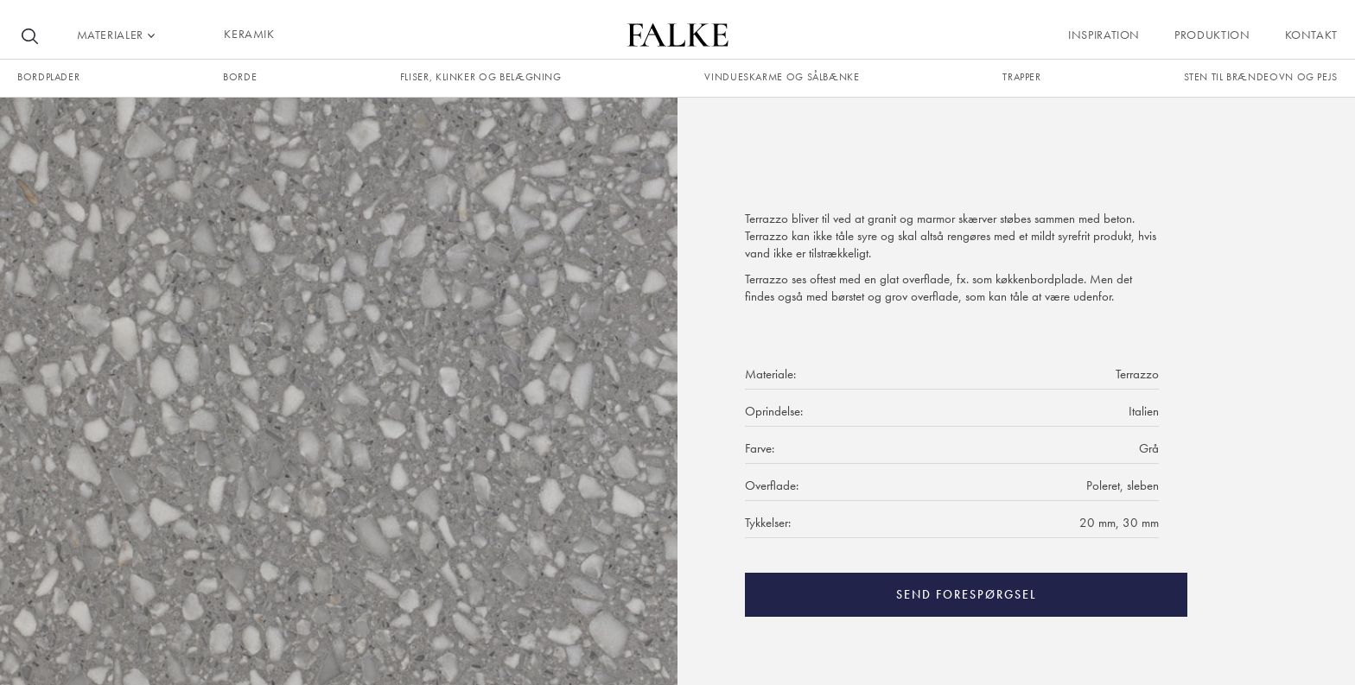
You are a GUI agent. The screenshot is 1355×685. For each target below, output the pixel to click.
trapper (1021, 77)
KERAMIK (249, 33)
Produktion (1212, 34)
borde (240, 77)
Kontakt (1311, 34)
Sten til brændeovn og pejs (1261, 77)
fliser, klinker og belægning (481, 77)
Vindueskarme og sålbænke (781, 77)
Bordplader (48, 77)
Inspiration (1104, 34)
